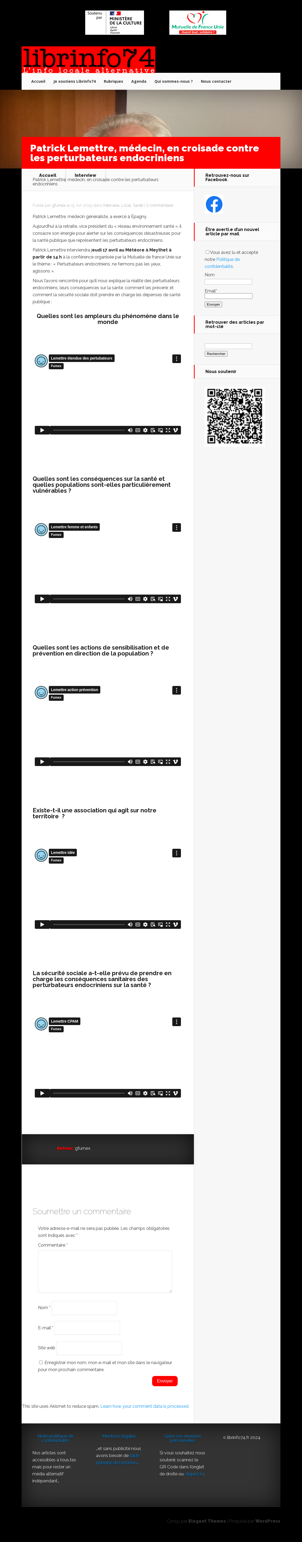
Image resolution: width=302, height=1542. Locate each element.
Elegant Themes (207, 1527)
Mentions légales (119, 1442)
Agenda (138, 81)
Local (126, 205)
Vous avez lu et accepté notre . (231, 259)
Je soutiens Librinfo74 (74, 81)
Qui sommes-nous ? (174, 81)
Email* (228, 293)
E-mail (45, 1334)
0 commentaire (159, 205)
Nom (44, 1314)
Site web (46, 1354)
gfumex (59, 205)
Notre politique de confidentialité (55, 1445)
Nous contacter (216, 81)
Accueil (38, 81)
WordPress (267, 1527)
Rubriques (113, 81)
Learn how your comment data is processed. (144, 1412)
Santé (138, 205)
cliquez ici (194, 1480)
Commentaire (53, 1245)
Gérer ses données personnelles (182, 1445)
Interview (85, 175)
